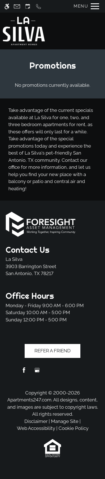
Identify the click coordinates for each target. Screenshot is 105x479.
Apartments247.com (29, 400)
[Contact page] (17, 6)
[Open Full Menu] (85, 6)
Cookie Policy (73, 428)
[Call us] (38, 6)
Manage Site (64, 421)
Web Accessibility (36, 428)
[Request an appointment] (27, 6)
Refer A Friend (52, 350)
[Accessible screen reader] (7, 6)
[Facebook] (24, 372)
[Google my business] (37, 372)
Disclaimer (36, 421)
